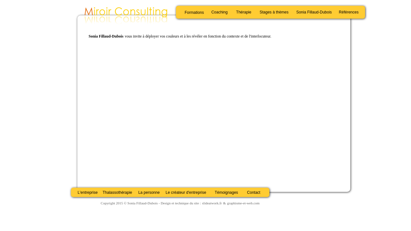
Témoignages (226, 192)
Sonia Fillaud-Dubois (314, 12)
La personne (149, 192)
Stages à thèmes (273, 12)
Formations (194, 12)
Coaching (219, 12)
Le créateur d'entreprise (186, 192)
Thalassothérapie (117, 192)
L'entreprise (88, 192)
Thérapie (243, 12)
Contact (253, 192)
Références (348, 12)
